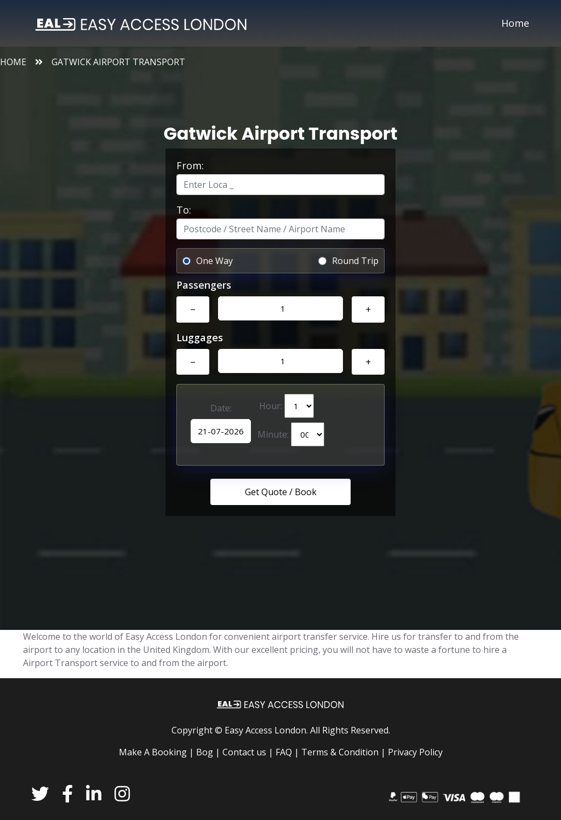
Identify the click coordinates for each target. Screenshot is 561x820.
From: (190, 165)
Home (515, 23)
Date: (221, 408)
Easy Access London (265, 730)
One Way (214, 261)
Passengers (203, 285)
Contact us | (247, 752)
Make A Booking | (156, 752)
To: (183, 210)
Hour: (286, 406)
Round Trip (355, 261)
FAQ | (287, 752)
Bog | (208, 752)
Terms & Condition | (343, 752)
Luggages (199, 337)
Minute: (290, 434)
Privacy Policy (415, 752)
